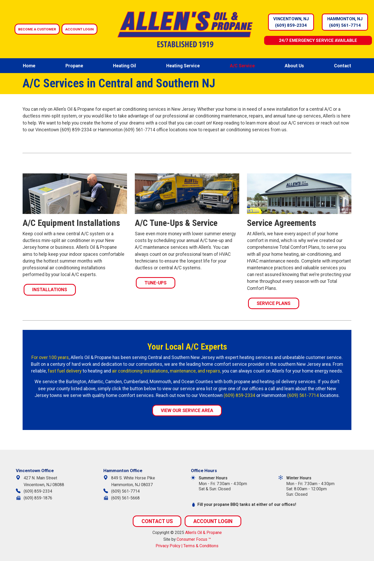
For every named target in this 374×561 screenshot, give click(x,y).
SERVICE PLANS (273, 303)
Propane (74, 65)
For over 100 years (50, 357)
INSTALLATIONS (49, 289)
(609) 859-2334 (291, 25)
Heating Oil (124, 65)
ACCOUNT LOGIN (79, 29)
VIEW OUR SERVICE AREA (187, 410)
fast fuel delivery (65, 371)
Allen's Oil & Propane (203, 532)
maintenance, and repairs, (195, 371)
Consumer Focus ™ (194, 539)
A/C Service (242, 65)
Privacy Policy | (169, 545)
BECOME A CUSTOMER (37, 29)
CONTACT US (157, 521)
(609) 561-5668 (125, 497)
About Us (294, 65)
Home (29, 65)
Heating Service (183, 65)
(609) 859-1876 (38, 497)
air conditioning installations (140, 371)
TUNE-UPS (155, 282)
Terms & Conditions (200, 545)
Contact (342, 65)
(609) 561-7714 (345, 25)
